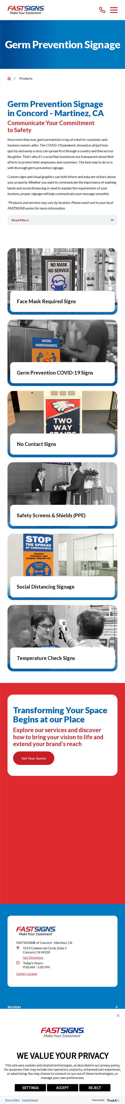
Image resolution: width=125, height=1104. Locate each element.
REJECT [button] (94, 1087)
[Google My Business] (24, 997)
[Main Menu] (114, 10)
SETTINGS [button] (30, 1087)
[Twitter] (43, 997)
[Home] (26, 10)
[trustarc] (113, 1100)
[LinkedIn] (53, 997)
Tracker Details (30, 1100)
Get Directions (33, 848)
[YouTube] (81, 997)
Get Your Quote (33, 758)
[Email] (101, 997)
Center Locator (26, 864)
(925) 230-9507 (35, 969)
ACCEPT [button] (62, 1087)
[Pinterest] (72, 997)
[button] (118, 1015)
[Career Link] (91, 997)
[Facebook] (33, 997)
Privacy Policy (12, 1100)
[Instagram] (62, 997)
